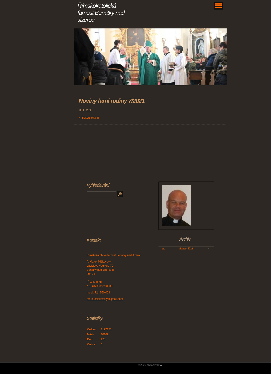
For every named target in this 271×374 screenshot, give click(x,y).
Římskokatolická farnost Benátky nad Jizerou (101, 12)
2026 (190, 248)
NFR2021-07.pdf (89, 117)
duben (182, 248)
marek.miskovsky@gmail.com (105, 299)
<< (163, 248)
